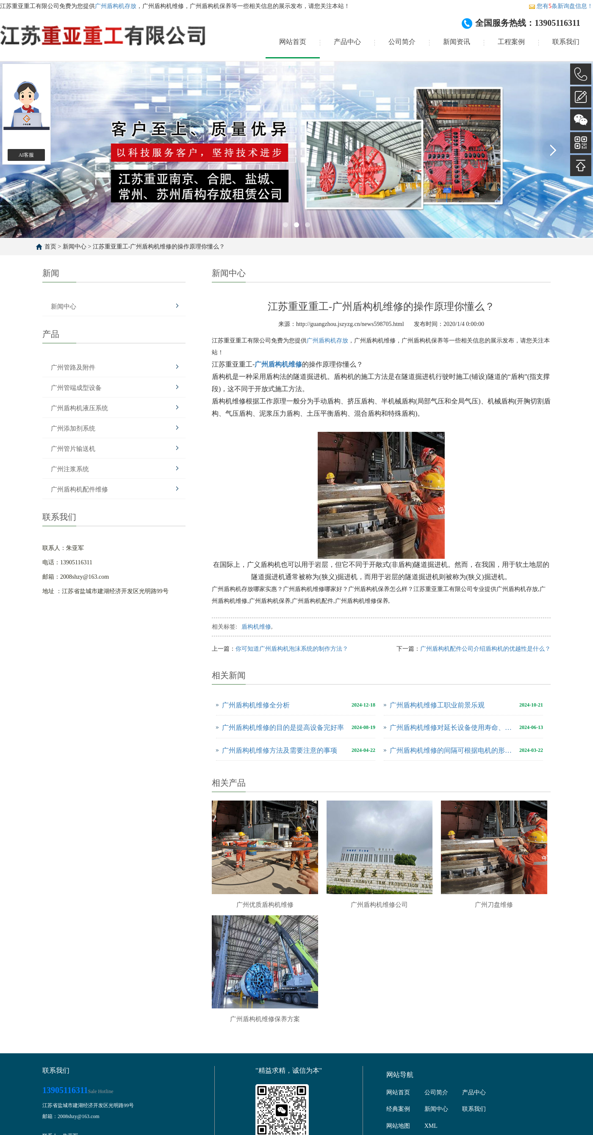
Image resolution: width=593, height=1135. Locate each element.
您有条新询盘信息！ (561, 6)
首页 (50, 246)
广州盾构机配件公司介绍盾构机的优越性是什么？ (485, 649)
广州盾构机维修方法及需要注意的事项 (279, 750)
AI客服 (26, 155)
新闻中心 (74, 246)
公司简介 (402, 41)
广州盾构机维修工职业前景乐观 (437, 705)
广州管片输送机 (73, 448)
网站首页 (292, 41)
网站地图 (398, 1126)
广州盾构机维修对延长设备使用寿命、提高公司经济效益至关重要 (452, 727)
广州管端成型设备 (76, 387)
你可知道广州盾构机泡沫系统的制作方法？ (292, 649)
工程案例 (511, 41)
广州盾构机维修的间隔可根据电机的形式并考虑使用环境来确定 (452, 750)
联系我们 (565, 41)
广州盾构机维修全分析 (256, 705)
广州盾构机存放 (115, 6)
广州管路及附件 (73, 367)
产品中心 (347, 41)
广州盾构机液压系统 (79, 408)
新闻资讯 (456, 41)
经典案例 (398, 1109)
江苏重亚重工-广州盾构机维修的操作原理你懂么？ (159, 246)
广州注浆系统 (70, 469)
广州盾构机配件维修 (79, 489)
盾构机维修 (256, 627)
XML (431, 1126)
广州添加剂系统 (73, 428)
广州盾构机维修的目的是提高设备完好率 (283, 727)
